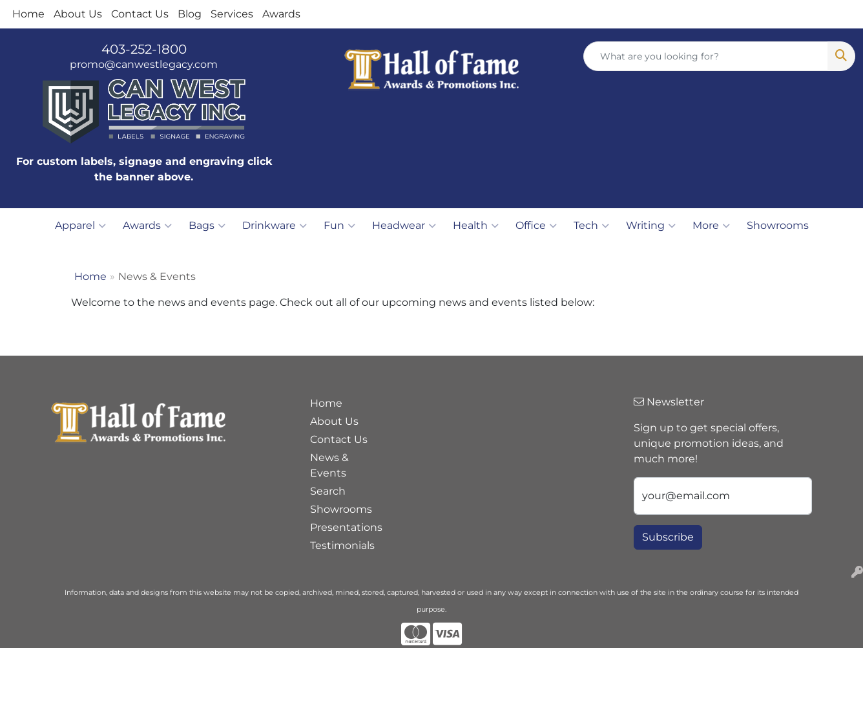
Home (28, 14)
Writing (651, 225)
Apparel (80, 225)
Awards (281, 14)
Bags (207, 225)
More (711, 225)
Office (536, 225)
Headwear (404, 225)
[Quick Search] (705, 56)
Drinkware (274, 225)
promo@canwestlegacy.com (144, 64)
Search (328, 491)
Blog (190, 14)
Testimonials (342, 545)
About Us (78, 14)
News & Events (329, 465)
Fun (339, 225)
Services (232, 14)
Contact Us (140, 14)
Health (476, 225)
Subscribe (668, 537)
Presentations (342, 527)
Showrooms (778, 225)
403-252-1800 (144, 49)
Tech (591, 225)
